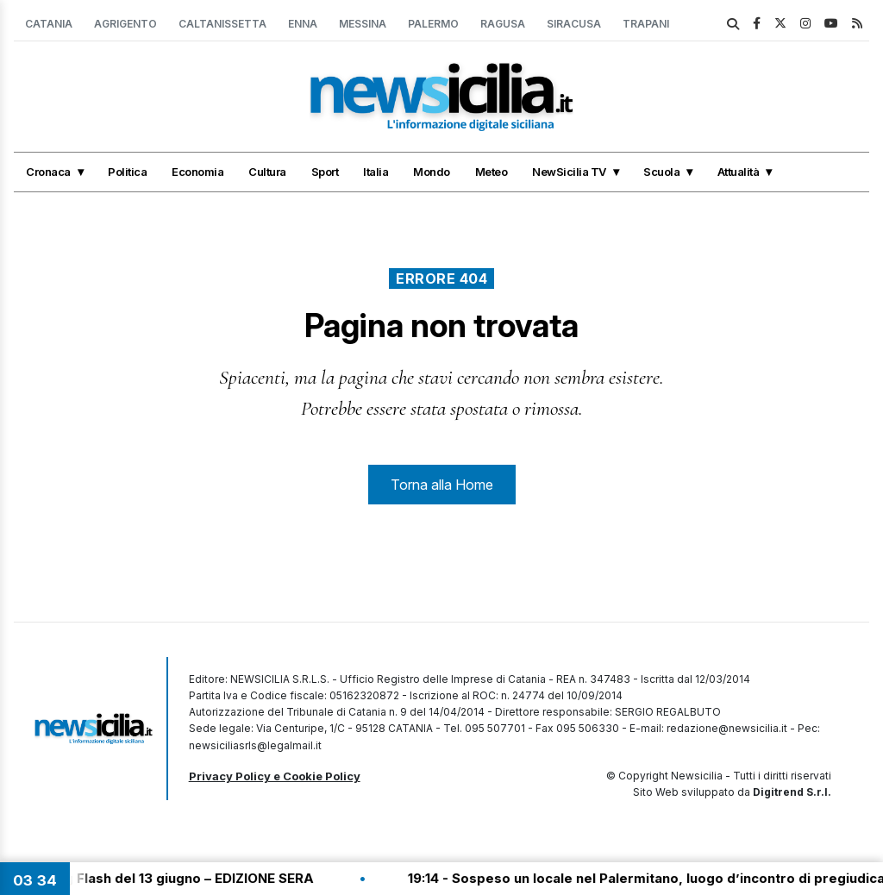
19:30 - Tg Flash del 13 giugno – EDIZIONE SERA (169, 878)
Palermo (433, 23)
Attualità (738, 171)
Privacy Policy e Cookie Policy (274, 776)
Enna (302, 23)
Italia (375, 171)
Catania (48, 23)
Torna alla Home (442, 484)
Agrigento (125, 23)
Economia (197, 171)
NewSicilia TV (569, 171)
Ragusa (502, 23)
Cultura (267, 171)
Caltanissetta (222, 23)
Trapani (646, 23)
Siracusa (574, 23)
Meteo (491, 171)
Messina (362, 23)
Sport (325, 171)
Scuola (661, 171)
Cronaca (48, 171)
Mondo (431, 171)
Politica (127, 171)
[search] (733, 24)
